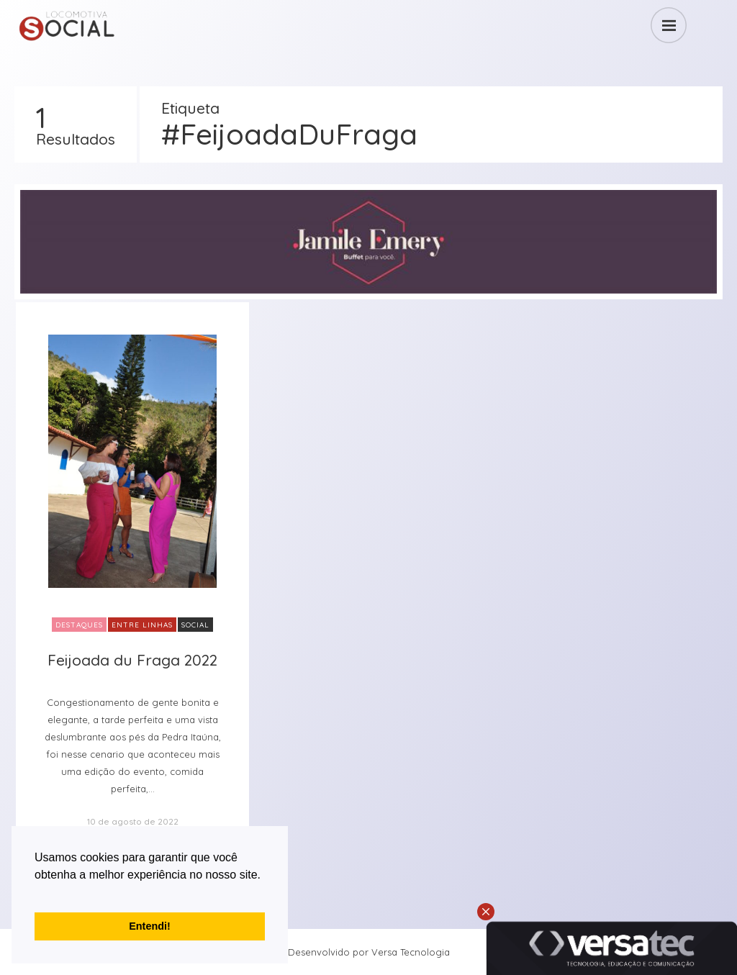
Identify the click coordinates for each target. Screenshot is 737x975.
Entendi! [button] (150, 926)
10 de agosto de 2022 (132, 821)
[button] (37, 893)
